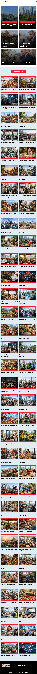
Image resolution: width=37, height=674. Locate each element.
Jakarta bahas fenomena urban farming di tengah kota (26, 26)
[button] (36, 1)
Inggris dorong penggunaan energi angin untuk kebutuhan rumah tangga (9, 26)
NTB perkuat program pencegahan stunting (27, 496)
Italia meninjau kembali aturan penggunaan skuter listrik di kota (26, 45)
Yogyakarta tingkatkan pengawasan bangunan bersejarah (8, 45)
